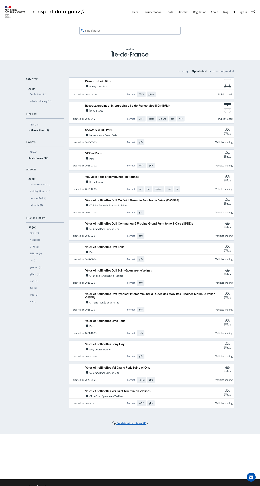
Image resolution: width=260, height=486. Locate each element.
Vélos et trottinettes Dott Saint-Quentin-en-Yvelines (118, 270)
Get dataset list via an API (131, 423)
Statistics (182, 12)
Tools (169, 12)
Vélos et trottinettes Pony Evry (105, 344)
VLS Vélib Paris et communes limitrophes (112, 177)
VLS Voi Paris (93, 153)
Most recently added (221, 71)
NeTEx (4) (35, 239)
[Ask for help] (251, 477)
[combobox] (130, 31)
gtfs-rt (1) (35, 274)
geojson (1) (36, 267)
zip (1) (33, 301)
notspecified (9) (38, 198)
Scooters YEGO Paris (98, 130)
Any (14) (34, 124)
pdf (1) (33, 287)
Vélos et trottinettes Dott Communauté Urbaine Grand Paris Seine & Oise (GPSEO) (139, 223)
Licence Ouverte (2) (40, 184)
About (214, 12)
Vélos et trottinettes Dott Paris (104, 247)
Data (135, 12)
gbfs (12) (34, 233)
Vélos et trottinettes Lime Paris (105, 321)
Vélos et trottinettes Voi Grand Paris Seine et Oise (118, 367)
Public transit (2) (38, 94)
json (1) (34, 281)
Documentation (152, 12)
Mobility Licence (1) (40, 191)
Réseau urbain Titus (98, 81)
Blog (225, 12)
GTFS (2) (34, 246)
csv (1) (33, 260)
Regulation (199, 12)
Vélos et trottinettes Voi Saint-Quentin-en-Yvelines (118, 391)
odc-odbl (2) (36, 205)
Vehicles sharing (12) (40, 101)
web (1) (34, 294)
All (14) (33, 152)
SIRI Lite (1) (36, 253)
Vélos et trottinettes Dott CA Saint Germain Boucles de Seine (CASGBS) (132, 200)
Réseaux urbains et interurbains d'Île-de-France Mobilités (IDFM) (127, 106)
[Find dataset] (130, 31)
